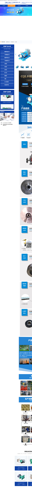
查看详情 (23, 484)
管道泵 (4, 66)
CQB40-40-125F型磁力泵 (7, 102)
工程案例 (26, 5)
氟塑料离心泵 (5, 57)
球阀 (3, 78)
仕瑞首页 (3, 5)
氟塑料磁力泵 (5, 51)
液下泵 (4, 72)
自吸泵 (4, 63)
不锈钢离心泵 (5, 60)
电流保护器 (5, 84)
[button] (15, 54)
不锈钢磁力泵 (5, 54)
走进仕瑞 (19, 5)
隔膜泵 (4, 75)
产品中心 (11, 5)
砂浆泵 (4, 69)
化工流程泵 (5, 81)
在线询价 (19, 484)
